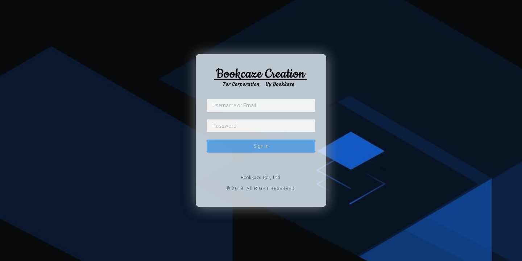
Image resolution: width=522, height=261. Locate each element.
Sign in (261, 146)
